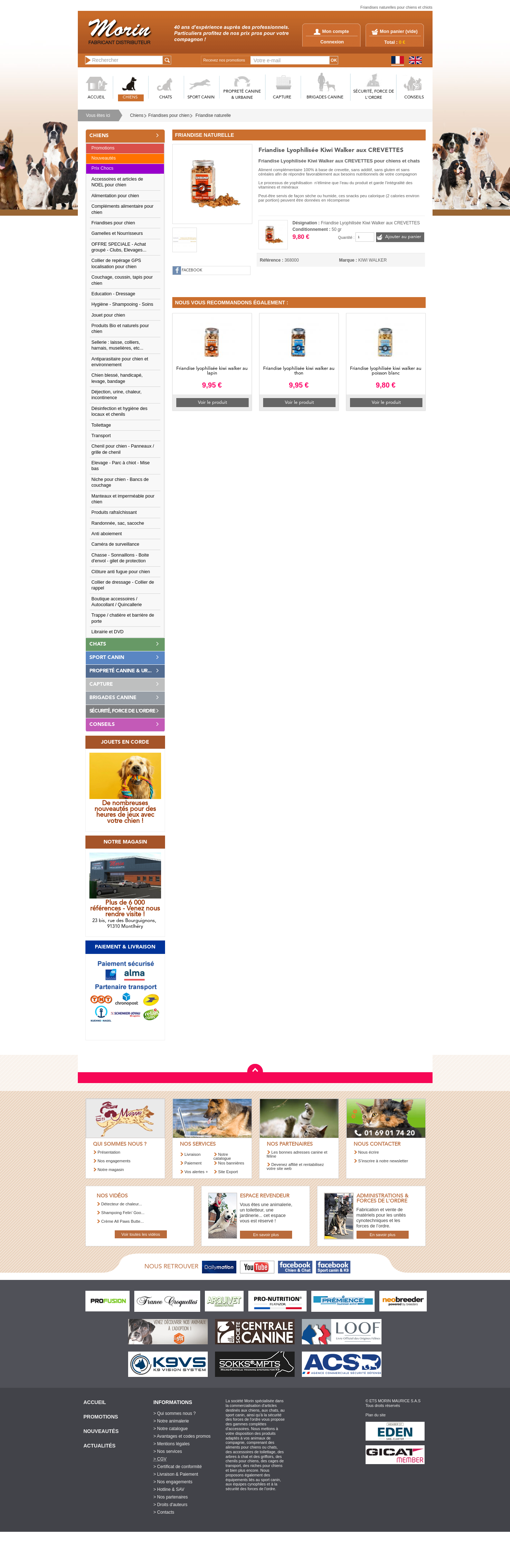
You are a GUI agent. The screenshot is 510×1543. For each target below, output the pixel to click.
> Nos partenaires (170, 1497)
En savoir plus (266, 1235)
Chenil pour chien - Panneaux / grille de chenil (123, 449)
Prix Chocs (103, 168)
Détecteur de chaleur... (121, 1204)
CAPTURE (282, 98)
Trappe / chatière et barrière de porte (123, 618)
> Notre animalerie (171, 1421)
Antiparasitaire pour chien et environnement (120, 361)
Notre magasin (111, 1169)
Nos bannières (231, 1163)
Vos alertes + (196, 1172)
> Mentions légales (171, 1443)
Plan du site (376, 1415)
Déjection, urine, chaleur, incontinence (117, 394)
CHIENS (130, 98)
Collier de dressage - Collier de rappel (123, 585)
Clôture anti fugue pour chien (121, 571)
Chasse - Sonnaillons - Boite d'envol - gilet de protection (120, 558)
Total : (394, 42)
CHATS (165, 98)
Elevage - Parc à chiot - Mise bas (121, 465)
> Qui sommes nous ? (174, 1413)
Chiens (136, 115)
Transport (101, 435)
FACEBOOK (192, 270)
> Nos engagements (173, 1481)
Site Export (228, 1172)
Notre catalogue (222, 1156)
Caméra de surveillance (115, 544)
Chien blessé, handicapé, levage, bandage (117, 378)
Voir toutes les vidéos (140, 1234)
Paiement (193, 1163)
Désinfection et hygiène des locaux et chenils (120, 411)
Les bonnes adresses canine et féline (297, 1154)
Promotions (103, 148)
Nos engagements (114, 1161)
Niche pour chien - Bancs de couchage (120, 482)
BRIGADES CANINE (325, 98)
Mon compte (331, 31)
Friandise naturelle (213, 115)
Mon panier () (398, 31)
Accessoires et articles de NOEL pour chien (117, 182)
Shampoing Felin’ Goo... (123, 1212)
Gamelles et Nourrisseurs (117, 233)
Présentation (109, 1152)
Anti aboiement (107, 533)
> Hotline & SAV (169, 1489)
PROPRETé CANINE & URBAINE (242, 95)
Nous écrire (368, 1152)
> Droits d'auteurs (170, 1504)
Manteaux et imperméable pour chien (123, 499)
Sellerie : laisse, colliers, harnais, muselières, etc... (118, 345)
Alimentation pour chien (115, 195)
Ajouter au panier (403, 236)
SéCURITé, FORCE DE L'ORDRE (373, 95)
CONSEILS (414, 98)
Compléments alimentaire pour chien (123, 209)
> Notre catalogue (170, 1428)
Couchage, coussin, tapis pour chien (122, 280)
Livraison (193, 1154)
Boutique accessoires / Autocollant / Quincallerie (117, 601)
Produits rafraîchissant (114, 512)
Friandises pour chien (169, 115)
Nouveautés (104, 158)
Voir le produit (212, 402)
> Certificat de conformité (177, 1466)
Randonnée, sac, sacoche (118, 523)
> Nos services (167, 1451)
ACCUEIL (96, 98)
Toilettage (101, 425)
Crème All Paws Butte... (122, 1221)
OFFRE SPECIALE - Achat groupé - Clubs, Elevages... (119, 247)
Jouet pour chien (108, 315)
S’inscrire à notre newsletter (383, 1161)
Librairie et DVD (108, 631)
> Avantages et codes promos (182, 1436)
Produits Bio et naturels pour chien (120, 328)
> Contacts (163, 1512)
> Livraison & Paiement (175, 1474)
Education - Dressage (113, 293)
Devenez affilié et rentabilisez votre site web (295, 1166)
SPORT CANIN (201, 98)
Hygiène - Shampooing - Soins (122, 304)
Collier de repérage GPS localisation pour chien (116, 263)
